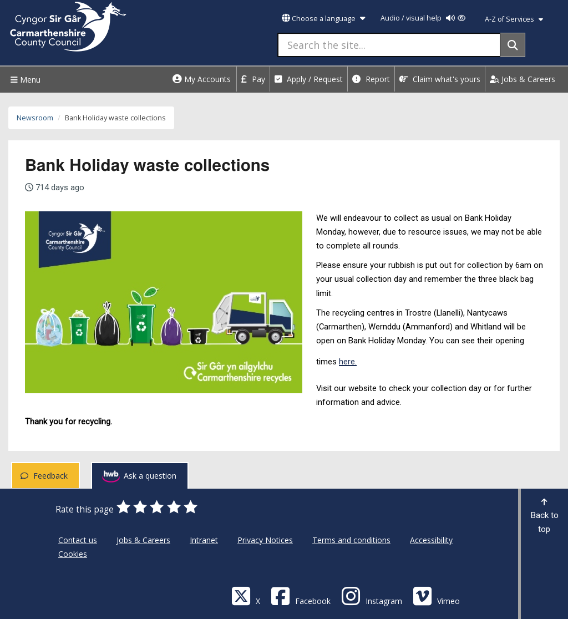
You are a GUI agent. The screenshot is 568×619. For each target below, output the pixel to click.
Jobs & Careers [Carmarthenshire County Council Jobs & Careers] (143, 540)
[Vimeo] (436, 595)
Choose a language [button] (323, 18)
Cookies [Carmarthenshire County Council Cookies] (72, 554)
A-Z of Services (514, 19)
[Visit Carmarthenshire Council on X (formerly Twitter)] (246, 595)
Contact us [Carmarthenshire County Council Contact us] (77, 540)
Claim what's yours (439, 79)
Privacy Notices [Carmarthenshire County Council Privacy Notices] (265, 540)
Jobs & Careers (522, 79)
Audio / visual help (423, 18)
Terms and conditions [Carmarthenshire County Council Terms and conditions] (351, 540)
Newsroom (35, 118)
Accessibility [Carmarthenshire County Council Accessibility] (431, 540)
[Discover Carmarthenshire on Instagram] (371, 595)
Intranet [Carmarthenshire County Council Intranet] (204, 540)
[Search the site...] (389, 45)
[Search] (512, 45)
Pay (253, 79)
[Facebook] (300, 595)
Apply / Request (309, 79)
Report (371, 79)
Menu (24, 79)
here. (348, 362)
